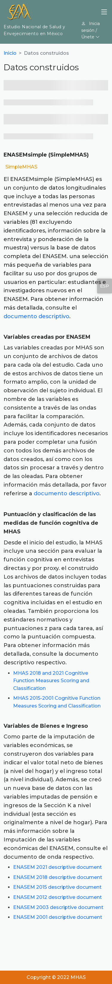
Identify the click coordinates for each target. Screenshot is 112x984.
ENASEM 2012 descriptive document (57, 897)
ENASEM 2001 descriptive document (57, 917)
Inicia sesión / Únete (90, 30)
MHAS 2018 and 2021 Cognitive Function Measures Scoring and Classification (51, 680)
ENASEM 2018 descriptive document (57, 877)
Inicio (10, 53)
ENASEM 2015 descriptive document (57, 887)
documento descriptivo (36, 316)
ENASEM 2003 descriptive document (58, 907)
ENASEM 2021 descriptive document (57, 867)
